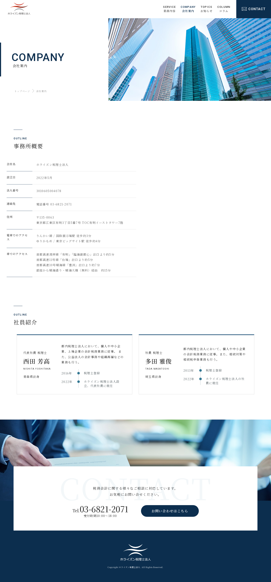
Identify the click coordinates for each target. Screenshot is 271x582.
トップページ (22, 91)
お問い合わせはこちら (170, 511)
